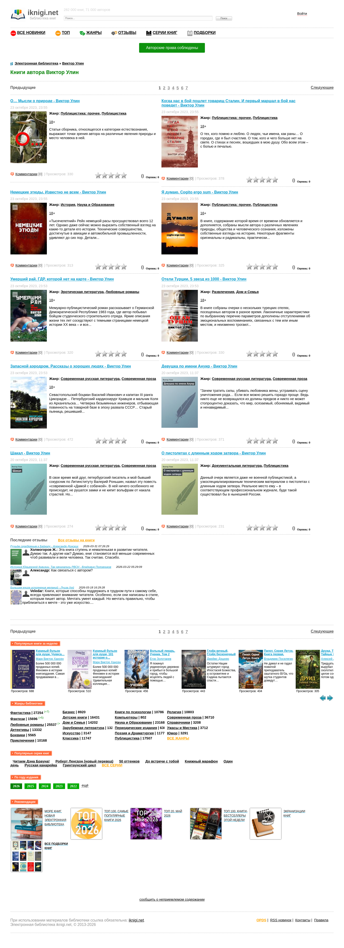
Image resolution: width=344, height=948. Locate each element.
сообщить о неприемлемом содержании (172, 899)
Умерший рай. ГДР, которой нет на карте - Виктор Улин (62, 279)
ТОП (66, 33)
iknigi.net (136, 920)
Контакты (302, 920)
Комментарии (27, 174)
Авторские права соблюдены (172, 48)
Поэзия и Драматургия (134, 733)
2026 (16, 786)
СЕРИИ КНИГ (165, 33)
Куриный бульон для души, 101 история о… (105, 654)
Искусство (72, 733)
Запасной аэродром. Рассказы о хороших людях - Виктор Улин (70, 366)
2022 (73, 786)
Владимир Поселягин (278, 659)
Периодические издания (136, 728)
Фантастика (20, 713)
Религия (174, 712)
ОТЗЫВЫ (127, 33)
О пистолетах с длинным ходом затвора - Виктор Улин (213, 453)
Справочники (178, 722)
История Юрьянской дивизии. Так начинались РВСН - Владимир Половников (60, 566)
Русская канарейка (41, 765)
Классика (71, 738)
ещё (85, 785)
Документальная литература (237, 466)
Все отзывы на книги (76, 540)
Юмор (172, 733)
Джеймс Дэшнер (218, 659)
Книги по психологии (133, 712)
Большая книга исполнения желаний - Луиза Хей (42, 587)
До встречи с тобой (162, 761)
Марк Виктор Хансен (50, 659)
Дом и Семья (247, 292)
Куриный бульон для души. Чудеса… (50, 652)
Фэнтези (17, 719)
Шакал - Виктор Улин (30, 453)
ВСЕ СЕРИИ (112, 765)
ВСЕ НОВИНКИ (31, 33)
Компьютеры (126, 717)
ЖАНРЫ (94, 33)
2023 (59, 786)
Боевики (17, 735)
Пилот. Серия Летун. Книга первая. (279, 652)
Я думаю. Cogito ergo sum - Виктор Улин (199, 192)
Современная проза (139, 379)
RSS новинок (280, 920)
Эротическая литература (82, 292)
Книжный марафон (201, 761)
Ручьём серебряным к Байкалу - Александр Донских (44, 546)
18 (51, 122)
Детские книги (75, 717)
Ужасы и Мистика (182, 728)
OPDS (261, 920)
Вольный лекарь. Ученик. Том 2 (162, 652)
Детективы (19, 730)
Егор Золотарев (160, 659)
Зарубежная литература (83, 728)
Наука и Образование (95, 205)
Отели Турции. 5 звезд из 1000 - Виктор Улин (203, 279)
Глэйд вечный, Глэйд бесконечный (221, 652)
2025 (30, 786)
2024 (44, 786)
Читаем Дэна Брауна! (31, 761)
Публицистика (114, 113)
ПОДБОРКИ (205, 33)
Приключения (22, 740)
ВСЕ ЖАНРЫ (178, 738)
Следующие (322, 87)
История (68, 205)
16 (202, 213)
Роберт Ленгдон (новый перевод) (84, 761)
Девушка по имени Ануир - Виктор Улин (199, 366)
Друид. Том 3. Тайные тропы (331, 652)
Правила (321, 920)
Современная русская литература (90, 379)
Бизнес (69, 712)
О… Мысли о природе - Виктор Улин (45, 101)
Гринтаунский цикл (79, 765)
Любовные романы (122, 292)
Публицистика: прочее (80, 113)
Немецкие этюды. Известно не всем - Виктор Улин (58, 192)
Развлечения (223, 292)
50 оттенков (129, 761)
